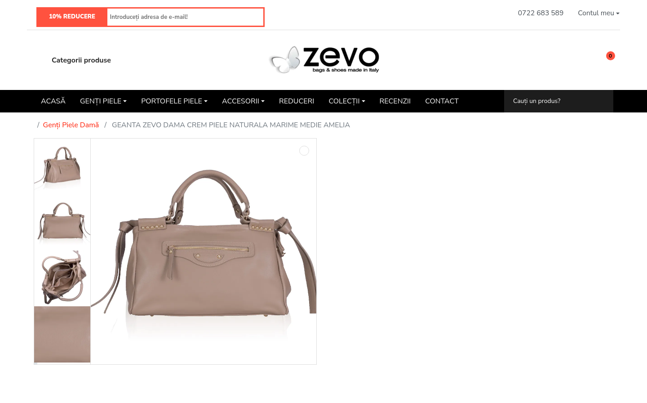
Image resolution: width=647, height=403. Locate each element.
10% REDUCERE (72, 17)
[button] (599, 13)
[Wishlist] (583, 60)
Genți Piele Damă (71, 125)
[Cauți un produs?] (552, 101)
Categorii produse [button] (72, 60)
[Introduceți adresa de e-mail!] (185, 17)
